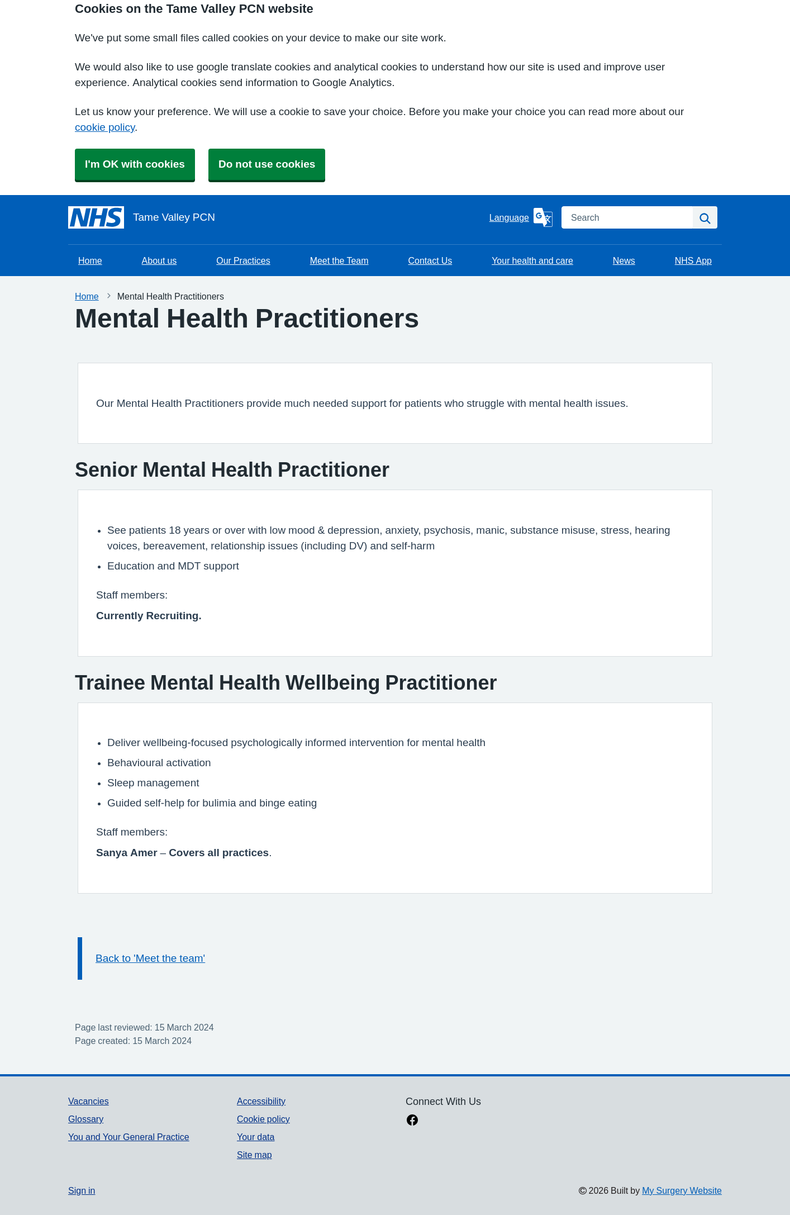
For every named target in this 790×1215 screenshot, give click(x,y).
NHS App (693, 260)
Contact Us (430, 260)
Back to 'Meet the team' (150, 958)
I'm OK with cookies (135, 164)
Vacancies (88, 1101)
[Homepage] (276, 217)
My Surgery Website (682, 1190)
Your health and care (532, 260)
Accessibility (261, 1101)
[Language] (521, 217)
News (624, 260)
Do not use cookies (266, 164)
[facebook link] (412, 1121)
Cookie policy (263, 1118)
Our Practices (243, 260)
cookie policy (105, 127)
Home (90, 260)
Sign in (81, 1190)
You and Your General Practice (128, 1136)
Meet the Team (339, 260)
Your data (255, 1136)
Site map (254, 1154)
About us (159, 260)
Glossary (85, 1118)
